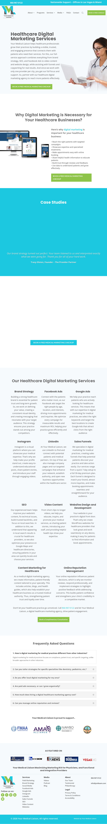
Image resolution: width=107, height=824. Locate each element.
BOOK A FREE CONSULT (96, 13)
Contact (75, 13)
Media (59, 13)
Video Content (27, 804)
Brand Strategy (28, 783)
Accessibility (70, 798)
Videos (46, 780)
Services (49, 13)
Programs (40, 13)
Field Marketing (28, 780)
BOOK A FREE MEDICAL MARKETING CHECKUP (32, 87)
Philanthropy (70, 786)
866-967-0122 (16, 2)
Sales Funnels (27, 799)
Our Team (69, 780)
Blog (45, 786)
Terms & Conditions (72, 795)
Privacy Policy (70, 793)
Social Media (27, 786)
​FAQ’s (68, 13)
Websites (25, 807)
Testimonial (69, 783)
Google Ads (26, 791)
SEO (23, 802)
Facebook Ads (27, 788)
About (29, 13)
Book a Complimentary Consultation (53, 620)
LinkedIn (25, 796)
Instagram (26, 794)
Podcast (47, 783)
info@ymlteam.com (98, 783)
